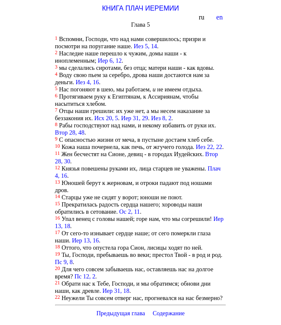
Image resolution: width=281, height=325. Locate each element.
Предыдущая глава (120, 313)
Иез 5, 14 (145, 46)
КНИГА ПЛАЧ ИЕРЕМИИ (140, 8)
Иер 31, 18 (116, 290)
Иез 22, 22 (209, 146)
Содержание (169, 313)
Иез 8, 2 (161, 118)
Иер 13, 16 (85, 240)
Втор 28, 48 (70, 132)
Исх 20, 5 (106, 118)
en (220, 17)
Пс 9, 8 (64, 262)
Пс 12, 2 (85, 276)
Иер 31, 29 (134, 118)
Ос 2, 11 (129, 211)
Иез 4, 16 (87, 82)
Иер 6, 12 (110, 60)
